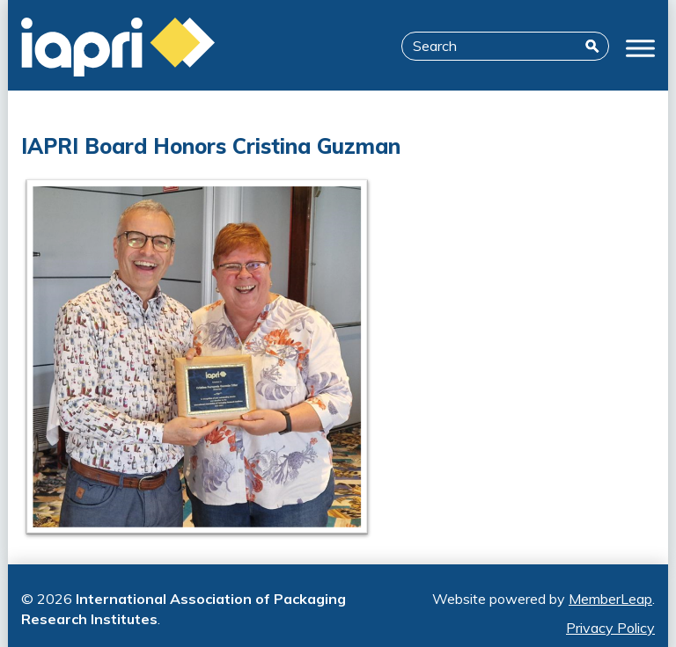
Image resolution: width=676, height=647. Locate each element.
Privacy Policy (610, 627)
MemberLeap (610, 598)
